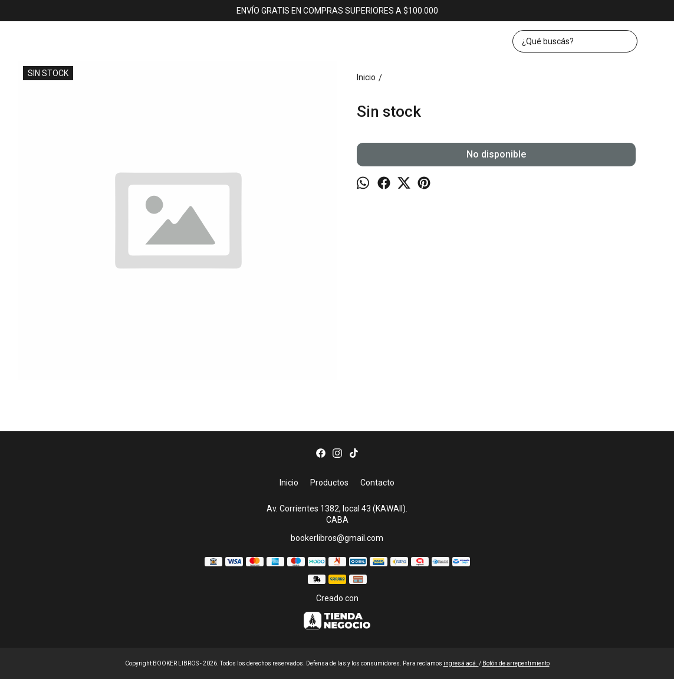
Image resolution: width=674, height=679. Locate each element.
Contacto (377, 482)
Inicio (289, 482)
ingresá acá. (461, 663)
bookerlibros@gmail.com (337, 538)
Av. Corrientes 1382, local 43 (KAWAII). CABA (337, 514)
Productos (329, 482)
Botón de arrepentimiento (516, 663)
